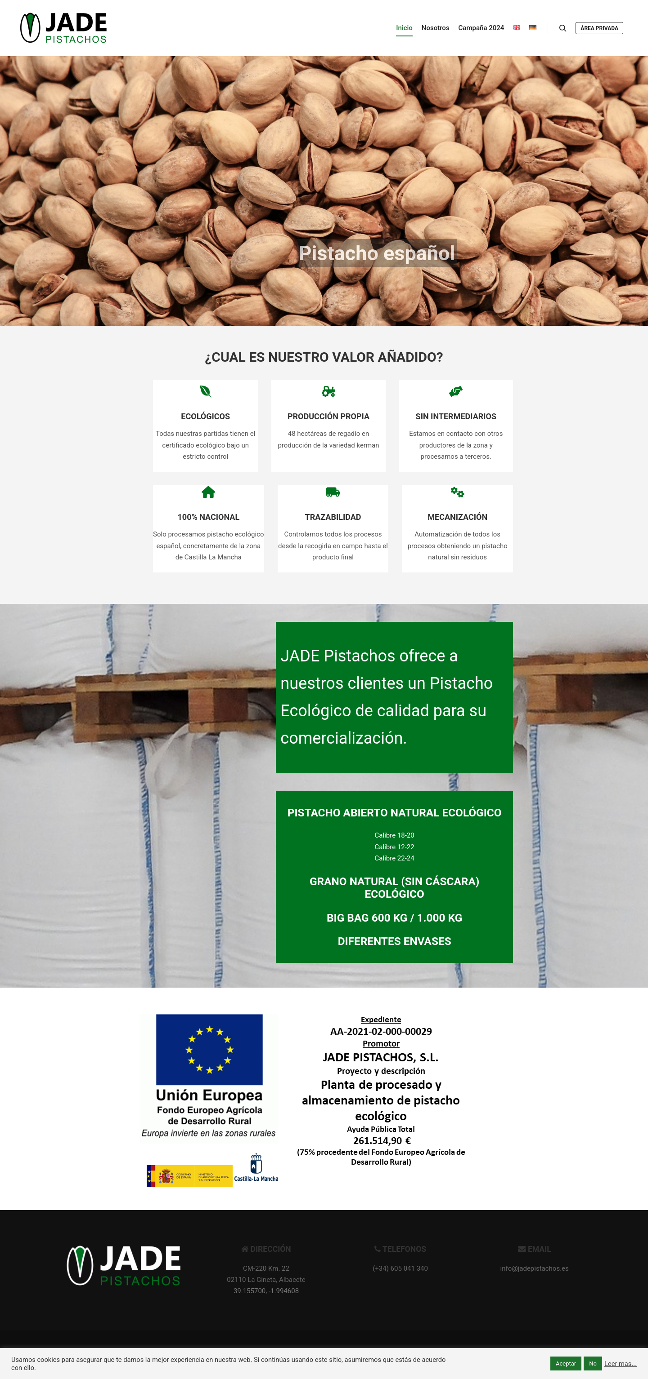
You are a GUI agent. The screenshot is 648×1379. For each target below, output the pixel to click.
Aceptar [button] (566, 1363)
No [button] (593, 1363)
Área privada (599, 28)
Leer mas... (620, 1364)
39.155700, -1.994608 (266, 1291)
